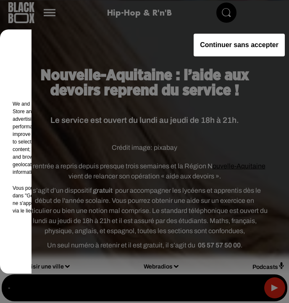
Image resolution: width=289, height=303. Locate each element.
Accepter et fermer (186, 243)
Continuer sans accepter (239, 44)
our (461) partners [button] (51, 104)
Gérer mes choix (102, 243)
